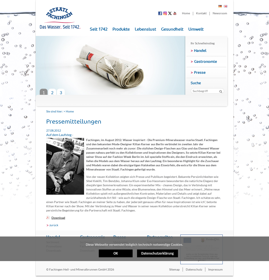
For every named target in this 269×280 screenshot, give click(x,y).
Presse (200, 72)
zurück (53, 225)
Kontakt (201, 13)
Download (58, 217)
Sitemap (174, 269)
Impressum (215, 269)
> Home (68, 111)
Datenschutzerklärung (157, 239)
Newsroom (220, 13)
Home (186, 13)
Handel (200, 51)
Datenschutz (194, 269)
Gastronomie (205, 61)
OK (115, 253)
